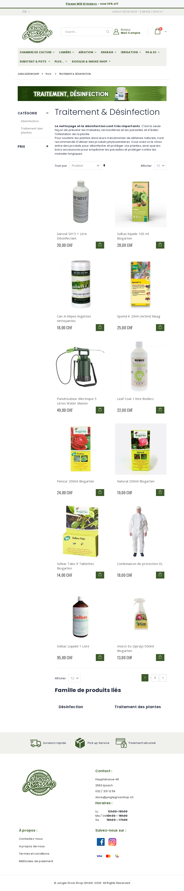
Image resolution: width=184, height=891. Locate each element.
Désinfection (30, 121)
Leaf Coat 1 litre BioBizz (135, 399)
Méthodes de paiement (36, 861)
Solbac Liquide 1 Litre (73, 646)
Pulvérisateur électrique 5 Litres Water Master (76, 401)
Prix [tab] (21, 146)
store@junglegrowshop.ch (114, 797)
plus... (49, 74)
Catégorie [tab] (27, 113)
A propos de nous (32, 846)
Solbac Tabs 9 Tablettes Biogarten (75, 565)
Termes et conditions (34, 854)
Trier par (61, 166)
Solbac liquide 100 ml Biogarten (133, 236)
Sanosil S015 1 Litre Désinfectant (72, 236)
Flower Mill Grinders (81, 4)
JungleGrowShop (28, 74)
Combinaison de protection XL (140, 563)
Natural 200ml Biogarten (136, 481)
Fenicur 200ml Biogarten (75, 481)
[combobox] (87, 31)
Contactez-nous (31, 839)
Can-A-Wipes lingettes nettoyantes (74, 318)
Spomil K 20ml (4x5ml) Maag (138, 316)
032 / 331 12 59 (105, 791)
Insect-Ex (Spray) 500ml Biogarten (135, 648)
